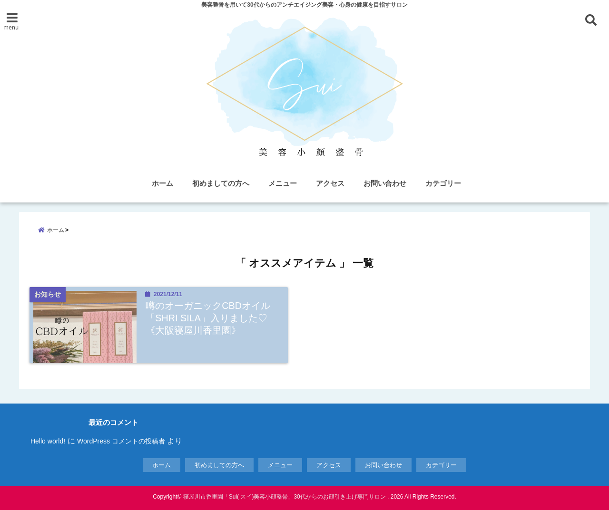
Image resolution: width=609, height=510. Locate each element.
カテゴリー (443, 183)
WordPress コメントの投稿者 (121, 441)
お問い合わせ (384, 183)
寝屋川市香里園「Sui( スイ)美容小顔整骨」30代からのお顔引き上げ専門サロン (284, 496)
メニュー (282, 183)
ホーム (162, 183)
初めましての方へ (220, 183)
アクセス (330, 183)
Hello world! (47, 441)
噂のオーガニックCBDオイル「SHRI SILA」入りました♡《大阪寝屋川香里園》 (208, 317)
